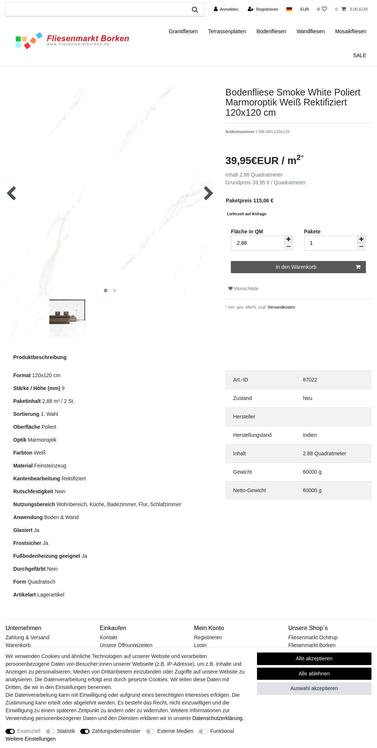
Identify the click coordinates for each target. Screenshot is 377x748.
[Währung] (304, 9)
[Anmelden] (226, 9)
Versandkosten (281, 307)
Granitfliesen (183, 31)
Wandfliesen (311, 31)
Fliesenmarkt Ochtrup (313, 637)
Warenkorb (18, 645)
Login (200, 645)
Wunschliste (243, 288)
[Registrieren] (263, 9)
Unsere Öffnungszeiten (126, 645)
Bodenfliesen (271, 31)
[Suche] (195, 9)
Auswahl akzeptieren (314, 688)
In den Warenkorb (318, 267)
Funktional (222, 731)
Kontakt (108, 637)
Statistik (66, 731)
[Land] (289, 9)
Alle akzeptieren (314, 658)
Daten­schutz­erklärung (217, 718)
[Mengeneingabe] (330, 243)
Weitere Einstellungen (31, 739)
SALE (359, 55)
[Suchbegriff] (96, 9)
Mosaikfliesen (350, 31)
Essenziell (28, 731)
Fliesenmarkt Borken (311, 645)
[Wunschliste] (322, 9)
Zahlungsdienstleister (116, 731)
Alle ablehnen (314, 673)
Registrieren (208, 637)
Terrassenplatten (227, 31)
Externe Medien (175, 731)
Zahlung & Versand (27, 637)
